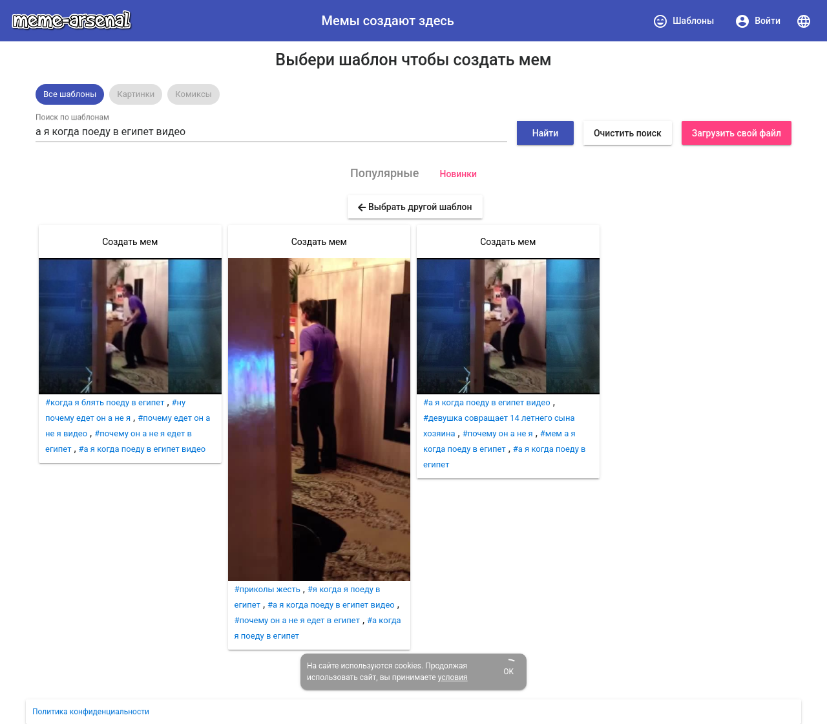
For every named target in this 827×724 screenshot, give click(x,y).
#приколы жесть (267, 589)
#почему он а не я (498, 433)
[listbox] (413, 94)
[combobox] (271, 132)
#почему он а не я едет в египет (297, 620)
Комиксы (193, 94)
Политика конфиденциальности (90, 711)
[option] (70, 94)
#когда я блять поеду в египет (104, 402)
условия (453, 677)
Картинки (135, 94)
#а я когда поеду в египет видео (142, 449)
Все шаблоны (69, 94)
